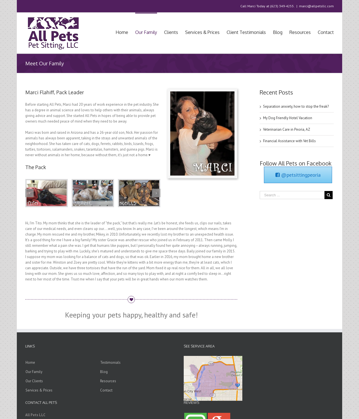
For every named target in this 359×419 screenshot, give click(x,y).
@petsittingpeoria (298, 175)
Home (30, 362)
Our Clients (34, 381)
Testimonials (110, 362)
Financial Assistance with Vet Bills (289, 141)
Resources (108, 381)
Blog (104, 371)
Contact (106, 390)
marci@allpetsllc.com (316, 6)
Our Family (34, 371)
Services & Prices (39, 390)
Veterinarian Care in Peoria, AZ (286, 129)
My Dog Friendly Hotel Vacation (287, 118)
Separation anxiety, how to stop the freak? (296, 106)
